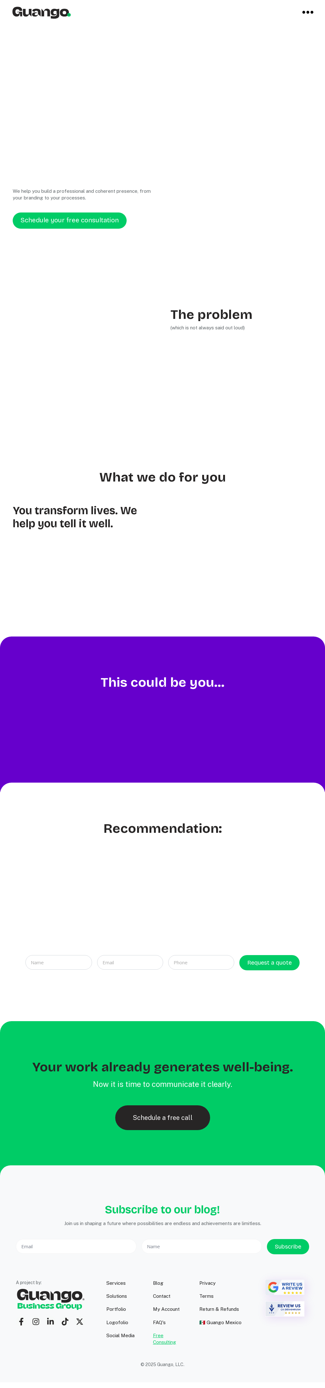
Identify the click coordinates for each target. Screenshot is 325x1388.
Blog (158, 1283)
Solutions (116, 1296)
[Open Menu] (308, 13)
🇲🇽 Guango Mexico (220, 1322)
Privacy (207, 1283)
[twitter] (79, 1321)
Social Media (120, 1335)
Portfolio (116, 1309)
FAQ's (159, 1322)
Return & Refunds (219, 1309)
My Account (166, 1309)
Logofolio (117, 1322)
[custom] (21, 1321)
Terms (206, 1296)
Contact (161, 1296)
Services (116, 1283)
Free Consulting (164, 1339)
